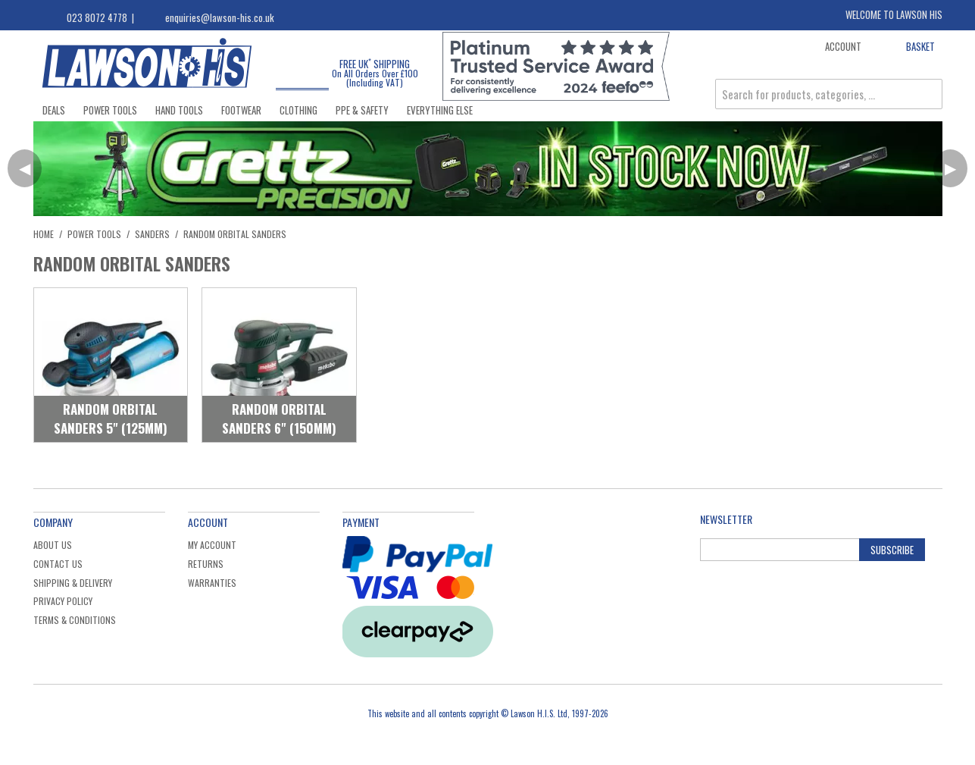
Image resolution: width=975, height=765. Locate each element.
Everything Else (440, 110)
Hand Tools (179, 110)
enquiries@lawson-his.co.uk (219, 17)
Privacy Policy (62, 600)
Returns (205, 563)
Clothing (298, 110)
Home (43, 233)
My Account (212, 544)
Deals (53, 110)
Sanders (152, 233)
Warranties (212, 582)
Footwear (241, 110)
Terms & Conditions (74, 619)
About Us (52, 544)
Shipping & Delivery (72, 582)
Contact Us (58, 563)
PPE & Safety (362, 110)
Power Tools (110, 110)
